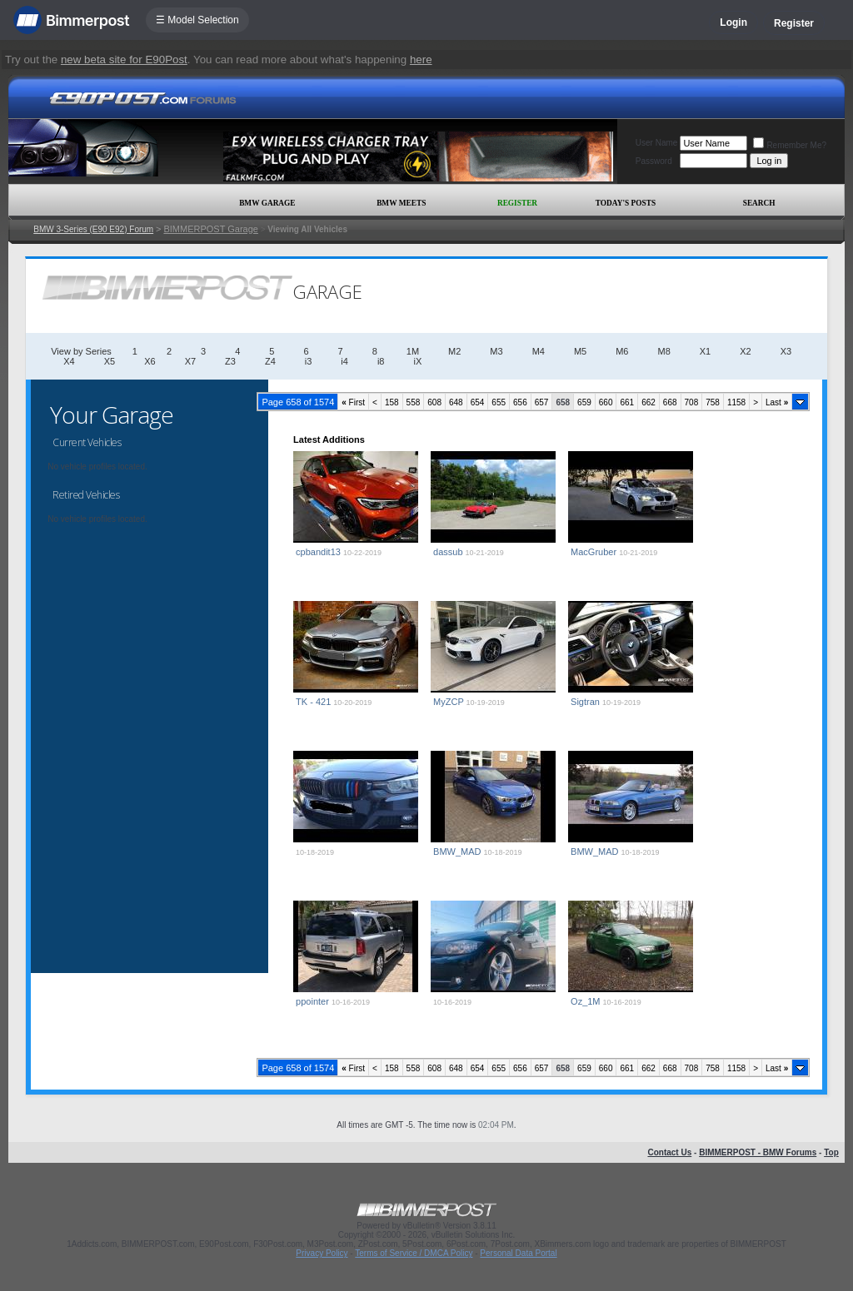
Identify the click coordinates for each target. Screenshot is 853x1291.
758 (713, 402)
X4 (68, 361)
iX (417, 361)
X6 (149, 361)
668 (670, 402)
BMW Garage (267, 203)
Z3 (230, 361)
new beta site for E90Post (124, 59)
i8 (381, 361)
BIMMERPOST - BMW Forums (757, 1152)
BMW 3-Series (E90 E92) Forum (93, 229)
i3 (308, 361)
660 (606, 402)
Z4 (270, 361)
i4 (344, 361)
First (353, 402)
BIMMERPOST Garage (210, 229)
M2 (454, 351)
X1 (705, 351)
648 (456, 402)
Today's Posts (626, 203)
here (421, 59)
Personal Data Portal (518, 1253)
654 (478, 402)
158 (392, 402)
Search (759, 203)
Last (777, 402)
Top (831, 1152)
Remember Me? (789, 145)
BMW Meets (401, 203)
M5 (580, 351)
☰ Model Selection (197, 20)
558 (414, 402)
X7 (190, 361)
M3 (496, 351)
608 (434, 402)
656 (520, 402)
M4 (538, 351)
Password (654, 161)
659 (584, 402)
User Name (657, 142)
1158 (736, 402)
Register (794, 23)
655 (498, 402)
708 (692, 402)
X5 (109, 361)
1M (413, 351)
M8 (663, 351)
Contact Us (669, 1152)
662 (648, 402)
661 (627, 402)
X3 (786, 351)
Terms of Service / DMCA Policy (413, 1253)
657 (542, 402)
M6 (622, 351)
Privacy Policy (321, 1253)
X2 (745, 351)
